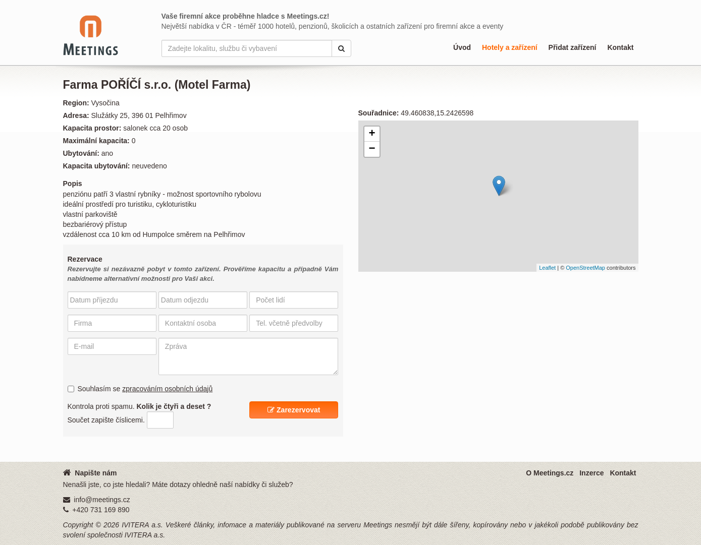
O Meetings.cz (549, 473)
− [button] (371, 149)
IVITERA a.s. (142, 525)
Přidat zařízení (573, 47)
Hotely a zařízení (509, 47)
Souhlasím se (140, 389)
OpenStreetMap (585, 268)
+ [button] (371, 134)
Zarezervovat (293, 410)
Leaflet (547, 268)
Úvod (462, 47)
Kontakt (620, 47)
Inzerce (591, 473)
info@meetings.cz (102, 500)
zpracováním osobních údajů (167, 389)
